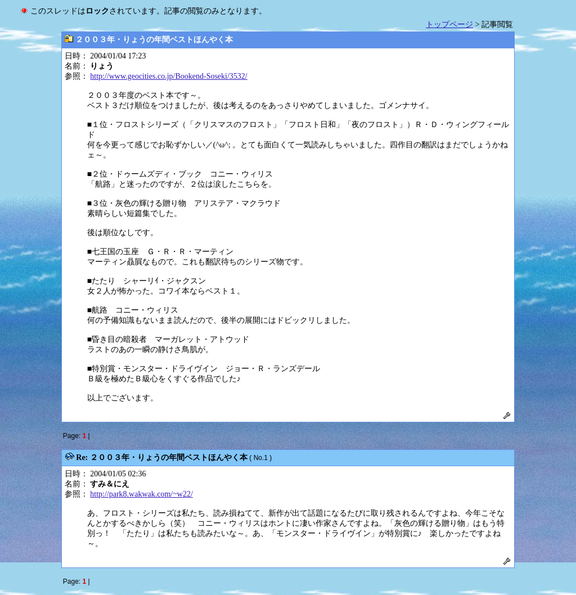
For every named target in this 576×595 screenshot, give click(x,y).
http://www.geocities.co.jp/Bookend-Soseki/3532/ (168, 76)
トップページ (449, 24)
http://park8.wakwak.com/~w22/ (141, 494)
